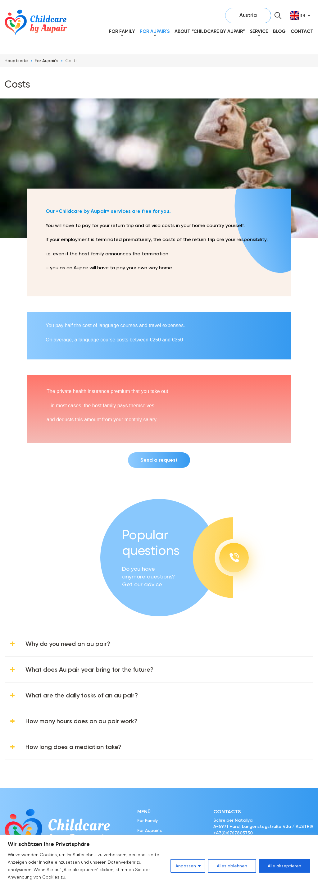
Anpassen (185, 865)
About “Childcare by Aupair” (210, 31)
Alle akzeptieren (284, 865)
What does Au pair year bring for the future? (89, 669)
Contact (302, 31)
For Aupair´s (155, 31)
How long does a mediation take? (73, 747)
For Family (122, 31)
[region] (159, 860)
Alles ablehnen (232, 865)
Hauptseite (16, 60)
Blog (279, 31)
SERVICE (259, 31)
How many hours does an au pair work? (81, 721)
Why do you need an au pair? (67, 643)
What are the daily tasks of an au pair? (81, 695)
